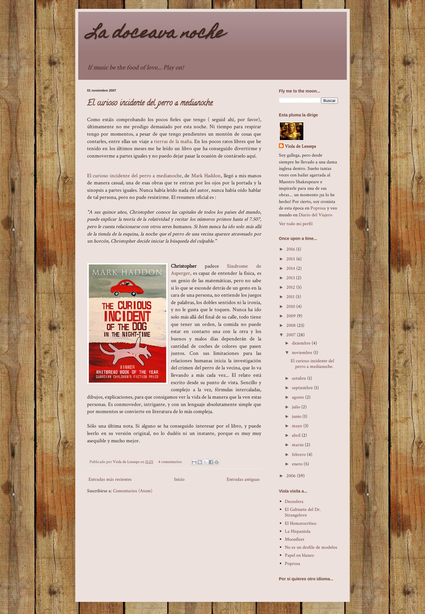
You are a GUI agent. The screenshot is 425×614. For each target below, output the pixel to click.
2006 (291, 476)
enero (298, 464)
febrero (299, 454)
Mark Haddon (206, 175)
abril (297, 435)
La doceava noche (155, 34)
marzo (298, 445)
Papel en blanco (299, 555)
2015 (291, 259)
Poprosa (318, 208)
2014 (291, 268)
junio (297, 416)
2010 (291, 306)
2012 (291, 287)
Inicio (179, 479)
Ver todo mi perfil (296, 224)
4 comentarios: (170, 461)
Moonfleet (294, 539)
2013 (291, 278)
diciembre (302, 343)
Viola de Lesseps (300, 146)
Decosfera (294, 501)
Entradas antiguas (243, 479)
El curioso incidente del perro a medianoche (134, 175)
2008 (291, 325)
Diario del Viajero (315, 215)
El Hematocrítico (300, 523)
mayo (297, 426)
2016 (291, 249)
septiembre (303, 388)
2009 (291, 316)
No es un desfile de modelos (311, 547)
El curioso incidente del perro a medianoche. (150, 104)
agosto (298, 397)
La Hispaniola (297, 531)
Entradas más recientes (110, 479)
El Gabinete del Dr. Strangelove (303, 512)
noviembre (302, 353)
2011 (291, 297)
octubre (299, 378)
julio (296, 407)
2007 (291, 335)
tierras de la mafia (173, 141)
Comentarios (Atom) (132, 491)
